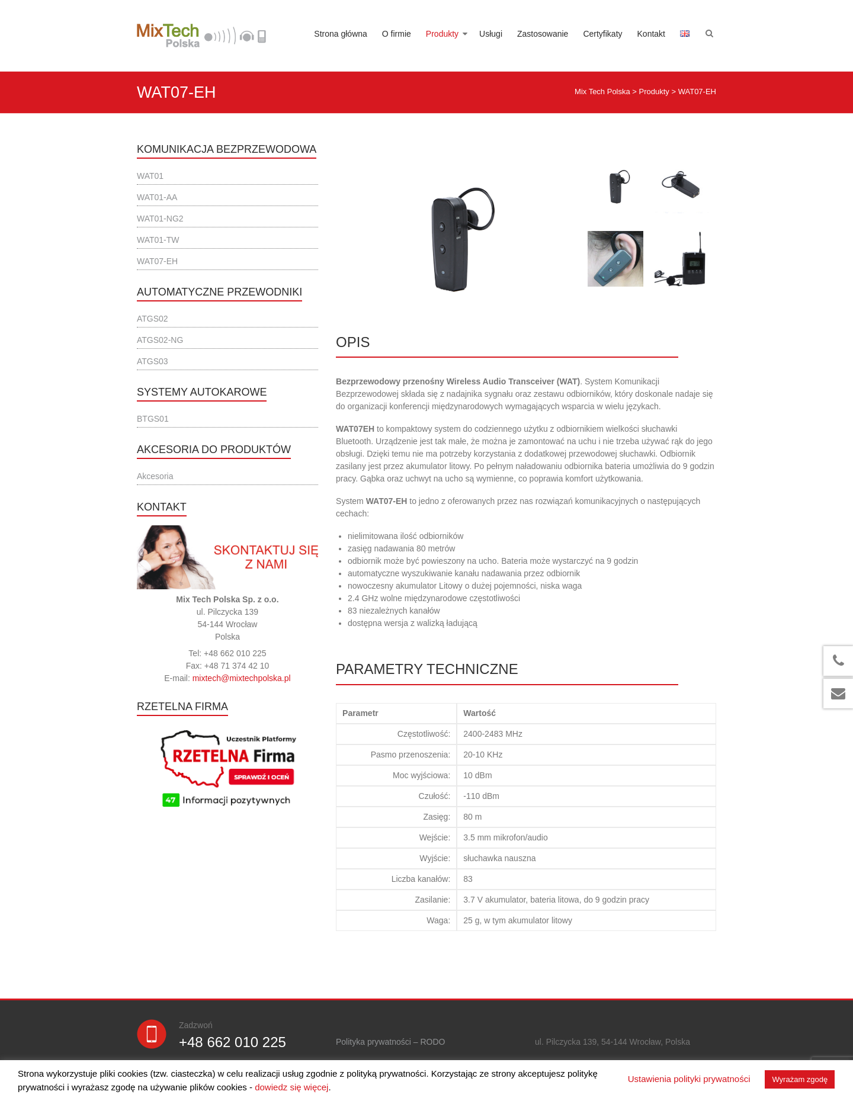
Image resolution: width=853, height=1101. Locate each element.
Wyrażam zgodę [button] (800, 1079)
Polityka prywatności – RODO (390, 1042)
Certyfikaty (602, 33)
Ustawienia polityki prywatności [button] (689, 1079)
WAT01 (150, 176)
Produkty (442, 33)
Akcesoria (155, 476)
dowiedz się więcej (291, 1087)
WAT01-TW (158, 240)
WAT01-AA (157, 197)
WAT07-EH (157, 261)
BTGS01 (153, 418)
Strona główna (340, 33)
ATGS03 (152, 361)
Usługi (490, 33)
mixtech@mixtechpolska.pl (242, 678)
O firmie (396, 33)
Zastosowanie (542, 33)
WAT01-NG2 (160, 218)
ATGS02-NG (160, 340)
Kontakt (651, 33)
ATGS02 (152, 318)
